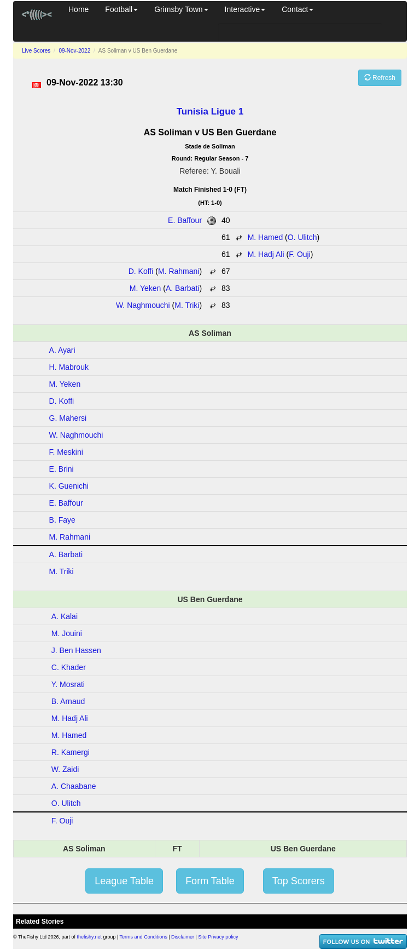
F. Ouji (300, 254)
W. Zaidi (65, 769)
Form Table (210, 880)
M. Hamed (265, 237)
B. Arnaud (68, 701)
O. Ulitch (302, 237)
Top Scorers (298, 880)
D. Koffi (141, 271)
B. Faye (62, 520)
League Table (124, 880)
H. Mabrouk (69, 367)
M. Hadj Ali (266, 254)
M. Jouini (66, 633)
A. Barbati (182, 288)
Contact (297, 9)
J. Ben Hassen (76, 650)
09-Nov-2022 (74, 51)
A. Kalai (64, 616)
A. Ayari (62, 350)
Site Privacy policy (218, 937)
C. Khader (68, 667)
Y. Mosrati (68, 684)
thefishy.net (89, 937)
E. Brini (61, 469)
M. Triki (186, 305)
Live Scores (36, 51)
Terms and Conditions (143, 937)
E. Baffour (185, 220)
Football (121, 9)
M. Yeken (145, 288)
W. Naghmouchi (143, 305)
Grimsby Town (181, 9)
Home (78, 9)
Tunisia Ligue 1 (210, 111)
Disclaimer (182, 937)
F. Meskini (66, 452)
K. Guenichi (69, 486)
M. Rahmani (178, 271)
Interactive (245, 9)
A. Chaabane (73, 786)
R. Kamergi (70, 752)
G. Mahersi (67, 418)
